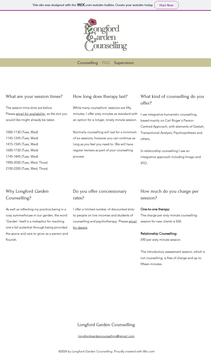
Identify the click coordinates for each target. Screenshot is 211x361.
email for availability (30, 114)
